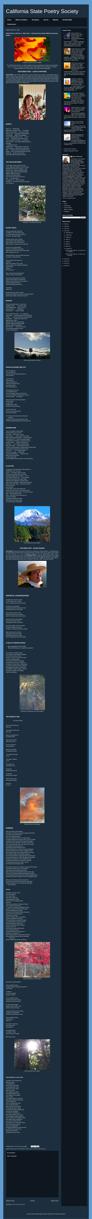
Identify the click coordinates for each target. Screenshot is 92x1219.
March (67, 246)
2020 (65, 263)
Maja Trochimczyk (77, 156)
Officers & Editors (21, 20)
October (68, 235)
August (68, 237)
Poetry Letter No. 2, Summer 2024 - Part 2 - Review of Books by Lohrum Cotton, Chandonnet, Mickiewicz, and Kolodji (77, 36)
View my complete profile (69, 198)
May (67, 241)
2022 (65, 259)
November (68, 232)
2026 (65, 224)
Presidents (35, 20)
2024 (65, 228)
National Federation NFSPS (71, 151)
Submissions (11, 24)
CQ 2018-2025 (67, 20)
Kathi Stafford (21, 1148)
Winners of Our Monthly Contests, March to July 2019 (77, 123)
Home (9, 20)
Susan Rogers (41, 1148)
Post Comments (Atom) (19, 1204)
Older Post (55, 1201)
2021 (65, 261)
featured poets (13, 1148)
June (67, 239)
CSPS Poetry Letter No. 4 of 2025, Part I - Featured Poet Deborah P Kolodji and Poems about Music (78, 95)
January (68, 248)
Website (55, 20)
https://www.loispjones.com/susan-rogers (16, 555)
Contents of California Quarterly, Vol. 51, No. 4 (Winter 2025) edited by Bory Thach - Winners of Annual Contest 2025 (77, 81)
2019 (65, 265)
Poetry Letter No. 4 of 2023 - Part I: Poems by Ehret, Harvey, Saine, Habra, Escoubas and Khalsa (78, 51)
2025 (65, 226)
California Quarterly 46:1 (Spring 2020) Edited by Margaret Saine (77, 136)
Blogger (63, 1214)
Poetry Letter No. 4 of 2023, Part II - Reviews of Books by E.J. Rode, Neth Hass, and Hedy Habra (78, 109)
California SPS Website (70, 149)
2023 (65, 230)
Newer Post (10, 1201)
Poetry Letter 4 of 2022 (31, 1148)
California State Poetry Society (42, 11)
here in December (12, 67)
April (67, 244)
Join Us (46, 20)
